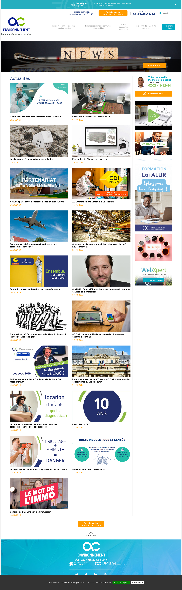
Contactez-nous (153, 94)
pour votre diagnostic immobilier (113, 13)
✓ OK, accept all (121, 582)
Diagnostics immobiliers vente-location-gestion (64, 27)
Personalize (137, 582)
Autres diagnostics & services (123, 27)
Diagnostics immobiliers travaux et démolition (98, 27)
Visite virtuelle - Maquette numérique (146, 27)
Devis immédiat (155, 65)
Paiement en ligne (169, 27)
